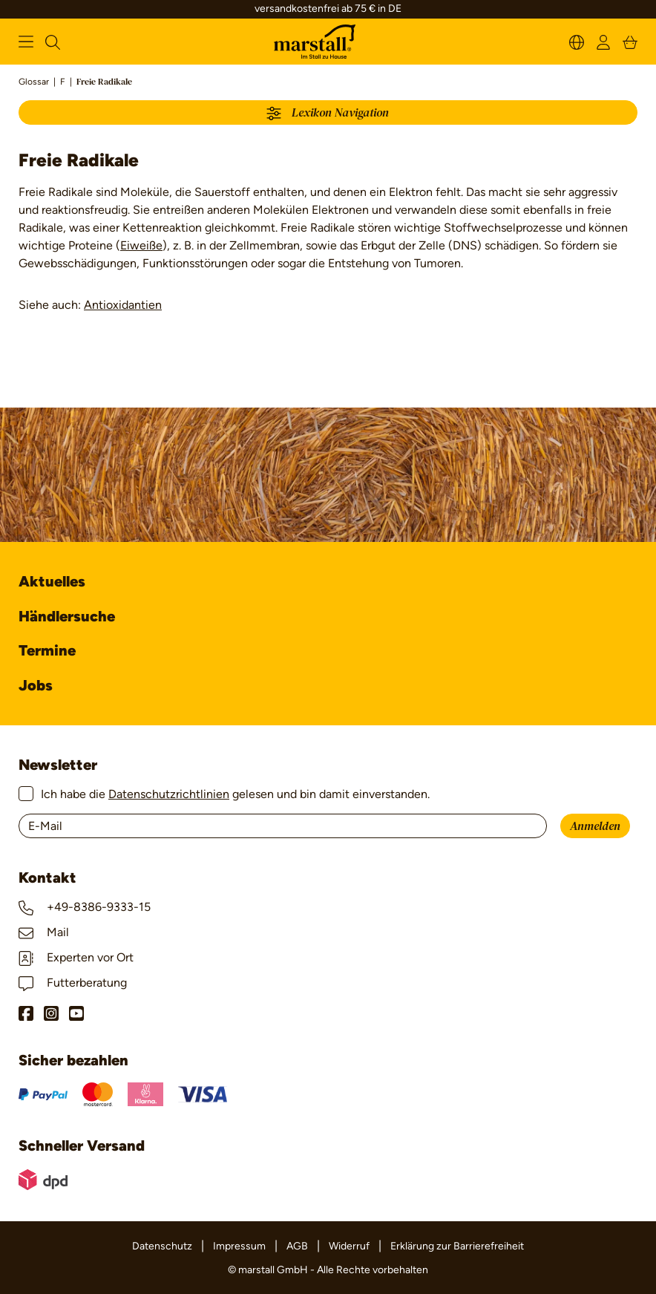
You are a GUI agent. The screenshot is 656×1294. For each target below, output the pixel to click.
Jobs (36, 685)
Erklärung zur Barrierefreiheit (457, 1246)
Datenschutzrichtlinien (168, 794)
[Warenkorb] (630, 41)
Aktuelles (52, 581)
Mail (44, 932)
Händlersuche (67, 616)
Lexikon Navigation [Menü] (327, 113)
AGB (297, 1246)
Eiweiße (141, 245)
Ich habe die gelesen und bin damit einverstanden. (235, 794)
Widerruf (349, 1246)
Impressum (239, 1246)
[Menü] (26, 41)
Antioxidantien (123, 305)
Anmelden (595, 826)
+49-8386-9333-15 (85, 907)
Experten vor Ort (76, 957)
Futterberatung (73, 983)
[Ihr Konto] (603, 41)
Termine (47, 650)
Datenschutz (162, 1246)
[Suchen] (52, 41)
